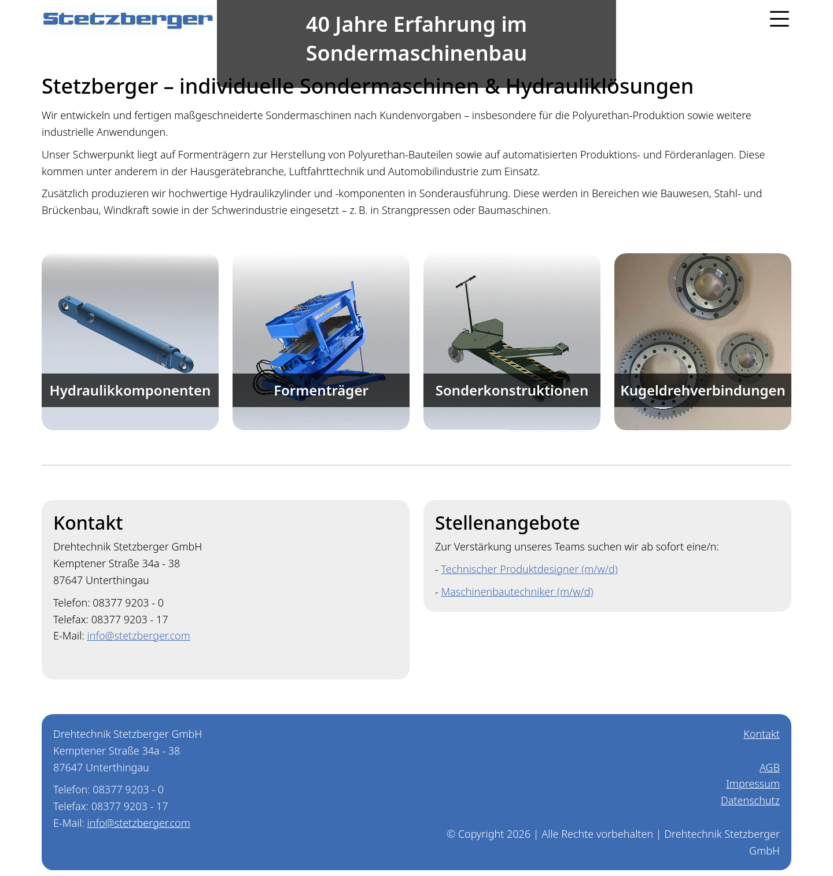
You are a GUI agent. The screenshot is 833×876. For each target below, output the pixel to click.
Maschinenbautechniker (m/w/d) (517, 591)
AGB (770, 767)
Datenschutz (750, 800)
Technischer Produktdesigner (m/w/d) (529, 569)
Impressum (753, 783)
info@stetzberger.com (138, 635)
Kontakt (761, 734)
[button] (774, 19)
